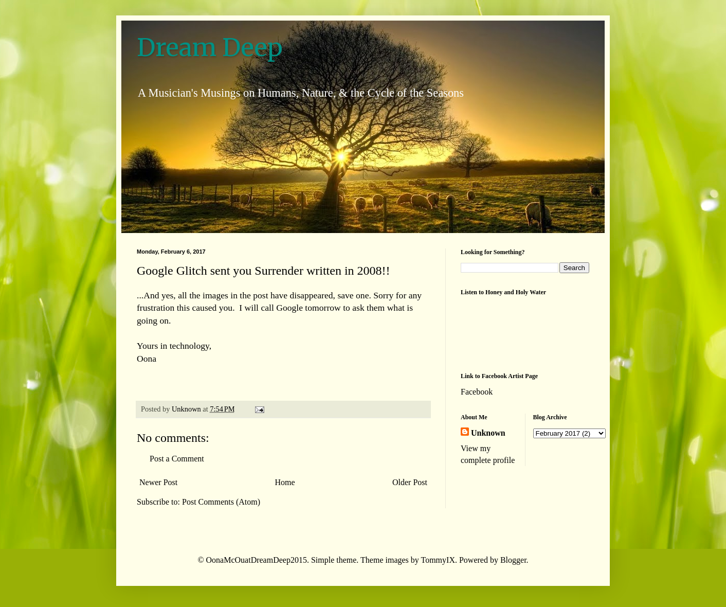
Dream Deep (210, 47)
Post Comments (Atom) (221, 501)
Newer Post (158, 482)
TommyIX (438, 560)
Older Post (409, 482)
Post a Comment (177, 458)
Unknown (488, 433)
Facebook (477, 391)
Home (285, 482)
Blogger (513, 560)
